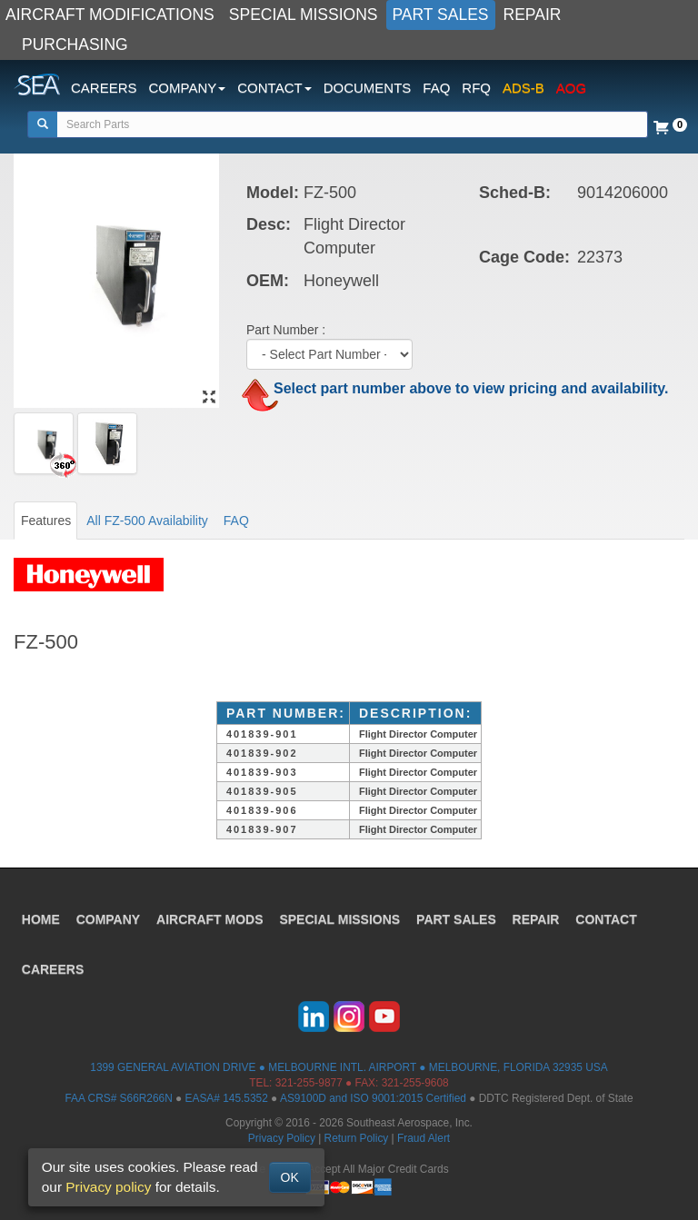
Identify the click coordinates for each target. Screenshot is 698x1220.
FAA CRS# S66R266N (118, 1098)
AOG (571, 87)
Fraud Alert (423, 1138)
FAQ (436, 87)
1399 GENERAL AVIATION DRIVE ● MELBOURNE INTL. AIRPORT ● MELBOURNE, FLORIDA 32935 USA (348, 1067)
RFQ (476, 87)
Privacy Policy (281, 1138)
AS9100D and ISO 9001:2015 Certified (373, 1098)
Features (46, 520)
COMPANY (108, 918)
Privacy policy (108, 1187)
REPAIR (533, 14)
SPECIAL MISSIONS (303, 14)
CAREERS (104, 87)
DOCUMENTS (368, 87)
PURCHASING (75, 44)
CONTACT (606, 918)
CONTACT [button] (274, 87)
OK (290, 1177)
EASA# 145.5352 (226, 1098)
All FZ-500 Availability (147, 520)
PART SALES (441, 14)
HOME (41, 918)
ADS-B (523, 87)
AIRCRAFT (210, 918)
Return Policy (356, 1138)
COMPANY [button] (187, 87)
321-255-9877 (309, 1082)
